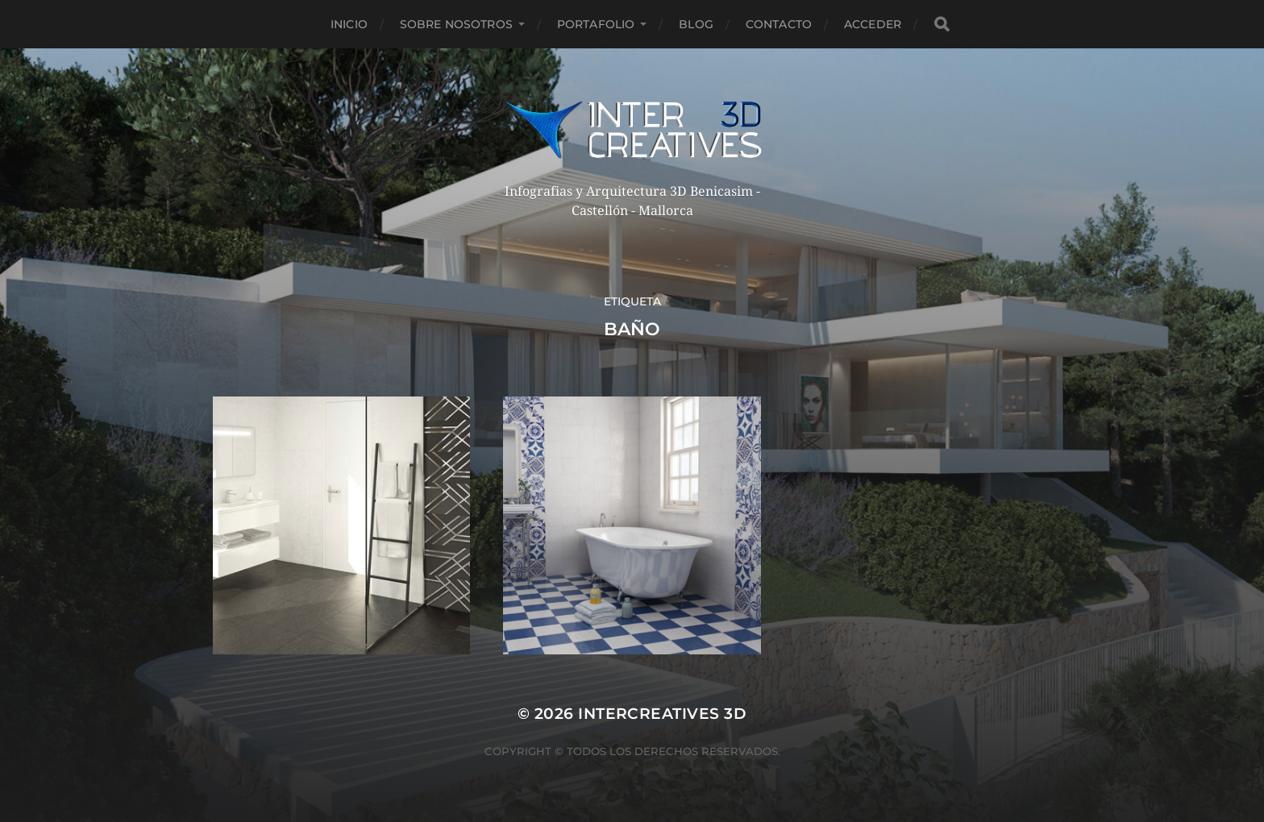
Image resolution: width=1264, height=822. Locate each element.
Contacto (779, 24)
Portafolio (595, 24)
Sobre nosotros (456, 24)
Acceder (872, 24)
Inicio (349, 24)
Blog (696, 24)
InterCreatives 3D (662, 713)
